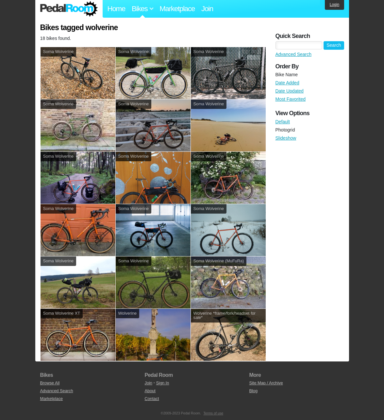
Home (116, 9)
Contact (151, 398)
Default (282, 121)
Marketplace (177, 9)
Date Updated (289, 91)
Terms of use (213, 413)
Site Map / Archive (266, 382)
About (149, 390)
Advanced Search (293, 54)
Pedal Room (69, 9)
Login (334, 4)
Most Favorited (290, 99)
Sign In (162, 382)
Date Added (287, 82)
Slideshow (285, 138)
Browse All (50, 382)
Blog (253, 390)
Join (207, 9)
